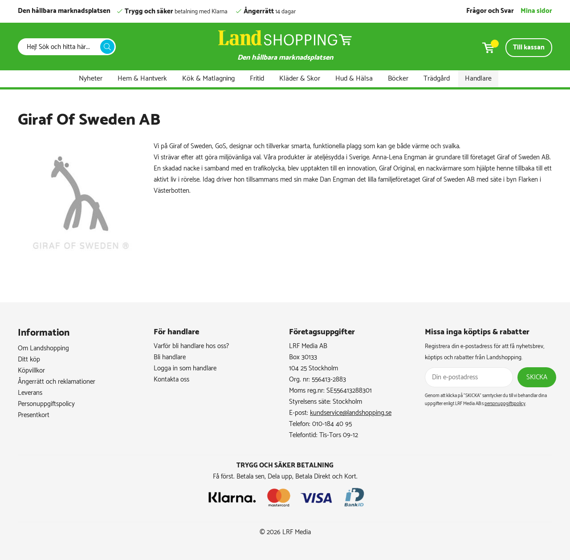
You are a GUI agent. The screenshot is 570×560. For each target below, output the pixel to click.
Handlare (478, 79)
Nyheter (90, 79)
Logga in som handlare (185, 368)
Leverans (30, 392)
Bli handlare (170, 357)
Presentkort (33, 415)
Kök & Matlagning (208, 79)
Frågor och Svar (490, 10)
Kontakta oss (171, 379)
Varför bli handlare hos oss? (191, 346)
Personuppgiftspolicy (46, 404)
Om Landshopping (43, 348)
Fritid (257, 79)
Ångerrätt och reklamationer (56, 381)
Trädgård (436, 79)
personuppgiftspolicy (504, 404)
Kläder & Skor (299, 79)
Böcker (398, 79)
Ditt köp (29, 359)
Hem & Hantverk (142, 79)
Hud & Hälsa (354, 79)
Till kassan (529, 47)
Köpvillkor (31, 370)
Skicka (536, 377)
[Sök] (61, 47)
